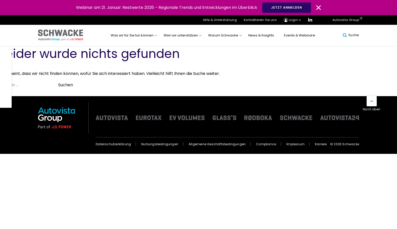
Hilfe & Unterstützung (220, 20)
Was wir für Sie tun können (132, 35)
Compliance (266, 144)
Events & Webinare (299, 35)
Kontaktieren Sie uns (260, 20)
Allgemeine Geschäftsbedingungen (217, 144)
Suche (351, 35)
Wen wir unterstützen (181, 35)
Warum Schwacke (223, 35)
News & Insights (261, 35)
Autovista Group (345, 20)
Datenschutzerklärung (113, 144)
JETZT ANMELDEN (286, 7)
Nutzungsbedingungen (159, 144)
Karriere (321, 144)
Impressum (295, 144)
